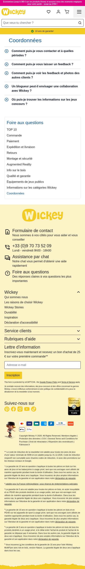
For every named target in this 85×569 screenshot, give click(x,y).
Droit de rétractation (38, 442)
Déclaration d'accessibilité (21, 322)
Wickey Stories (14, 307)
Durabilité (10, 312)
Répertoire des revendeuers (60, 442)
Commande (14, 135)
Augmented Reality (19, 164)
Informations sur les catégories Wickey (32, 187)
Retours (12, 152)
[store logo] (13, 11)
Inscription (13, 375)
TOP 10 (12, 129)
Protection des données (29, 438)
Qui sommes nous (16, 297)
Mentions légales (69, 436)
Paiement (13, 141)
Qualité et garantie (19, 176)
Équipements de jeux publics (25, 181)
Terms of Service (68, 382)
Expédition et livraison (21, 147)
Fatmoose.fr (24, 444)
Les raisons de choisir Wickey (23, 302)
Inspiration (11, 317)
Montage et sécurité (19, 158)
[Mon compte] (58, 11)
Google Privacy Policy (48, 382)
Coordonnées (15, 193)
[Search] (80, 23)
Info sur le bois (16, 170)
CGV (44, 438)
